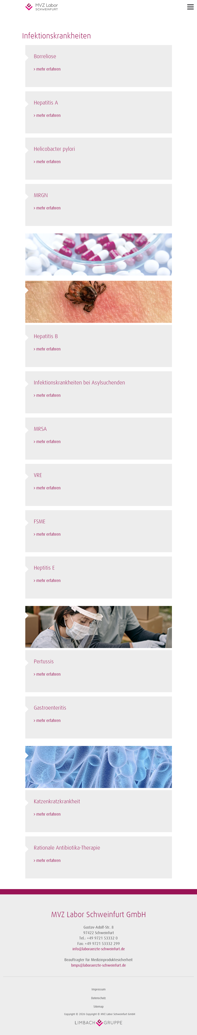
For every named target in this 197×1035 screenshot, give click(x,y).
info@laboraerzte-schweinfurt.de (98, 949)
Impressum (99, 989)
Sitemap (98, 1006)
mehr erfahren (48, 69)
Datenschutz (98, 998)
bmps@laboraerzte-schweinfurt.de (98, 965)
